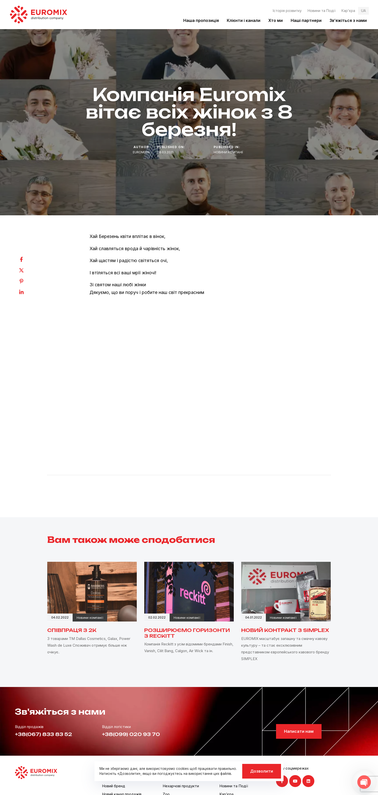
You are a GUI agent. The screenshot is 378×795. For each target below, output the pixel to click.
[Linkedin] (26, 292)
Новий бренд (113, 786)
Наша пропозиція (201, 20)
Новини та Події (321, 10)
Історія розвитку (287, 10)
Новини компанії (228, 152)
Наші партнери (306, 20)
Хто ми (275, 20)
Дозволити (261, 771)
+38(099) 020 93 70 (131, 734)
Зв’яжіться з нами (348, 20)
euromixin (141, 152)
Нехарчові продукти (181, 786)
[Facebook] (26, 259)
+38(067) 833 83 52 (43, 734)
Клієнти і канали (243, 20)
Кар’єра (348, 10)
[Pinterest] (26, 281)
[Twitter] (26, 270)
